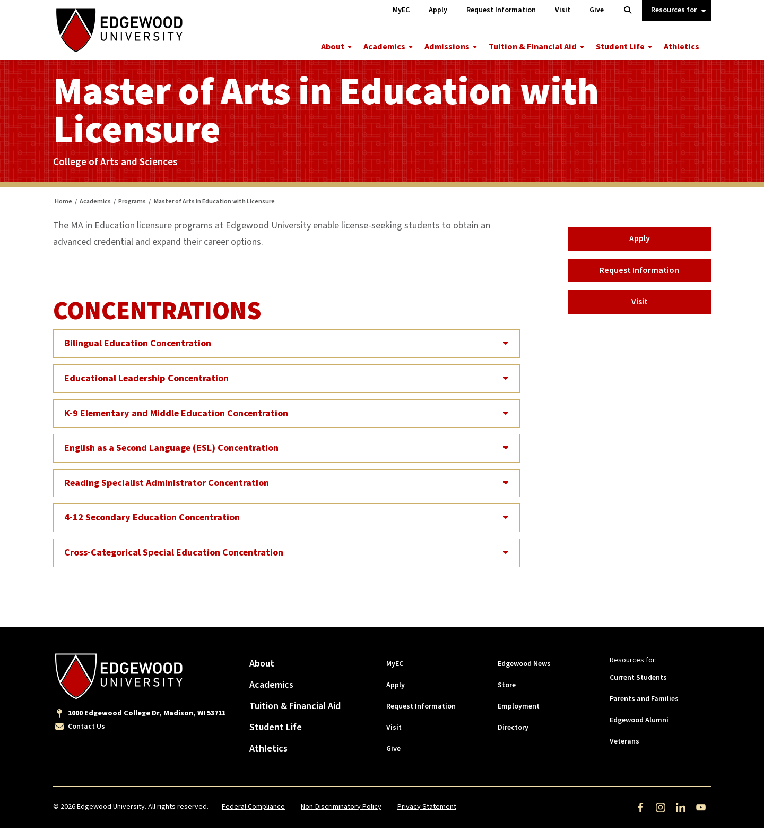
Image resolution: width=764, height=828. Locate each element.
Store (507, 685)
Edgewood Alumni (639, 720)
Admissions (447, 47)
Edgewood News (524, 664)
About (332, 47)
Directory (513, 727)
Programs (132, 201)
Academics (384, 47)
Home (63, 201)
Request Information (639, 270)
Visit (639, 302)
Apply (639, 238)
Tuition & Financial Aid (533, 47)
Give (393, 749)
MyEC (394, 664)
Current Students (638, 677)
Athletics (681, 47)
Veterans (624, 741)
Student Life (620, 47)
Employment (519, 706)
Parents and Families (644, 699)
